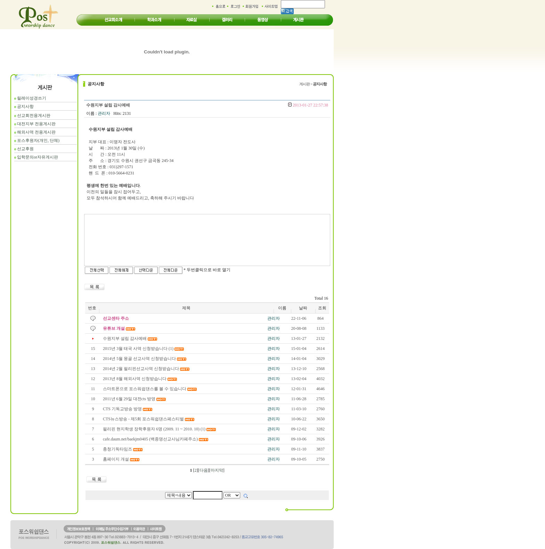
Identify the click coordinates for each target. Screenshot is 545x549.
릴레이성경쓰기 (31, 98)
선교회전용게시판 (33, 115)
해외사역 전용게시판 (36, 132)
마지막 (217, 470)
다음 (204, 470)
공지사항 (25, 106)
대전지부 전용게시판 (36, 123)
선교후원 (25, 148)
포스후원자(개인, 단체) (38, 140)
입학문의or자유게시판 (37, 157)
